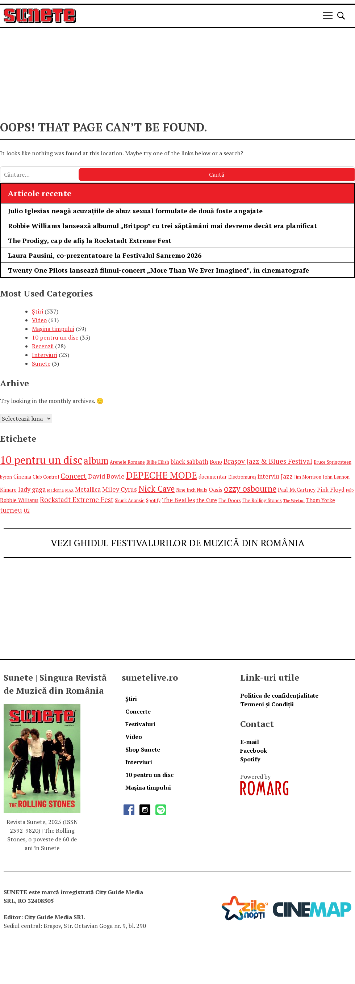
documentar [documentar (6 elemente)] (213, 476)
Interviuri (44, 355)
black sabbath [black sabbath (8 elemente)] (189, 461)
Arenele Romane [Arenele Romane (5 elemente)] (127, 462)
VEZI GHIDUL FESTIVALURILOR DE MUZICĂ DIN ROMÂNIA (178, 543)
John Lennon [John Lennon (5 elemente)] (336, 477)
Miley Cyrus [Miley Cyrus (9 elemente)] (119, 489)
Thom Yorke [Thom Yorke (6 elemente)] (320, 500)
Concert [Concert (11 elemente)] (73, 476)
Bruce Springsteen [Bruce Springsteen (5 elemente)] (332, 462)
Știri (37, 311)
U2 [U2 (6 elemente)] (27, 510)
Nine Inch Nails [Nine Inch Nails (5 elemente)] (191, 490)
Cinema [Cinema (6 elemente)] (22, 476)
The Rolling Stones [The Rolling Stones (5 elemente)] (262, 500)
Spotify (250, 759)
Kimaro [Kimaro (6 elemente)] (8, 489)
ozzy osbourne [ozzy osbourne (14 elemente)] (250, 488)
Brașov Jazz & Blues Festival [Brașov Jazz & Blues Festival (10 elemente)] (268, 461)
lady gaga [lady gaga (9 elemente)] (32, 489)
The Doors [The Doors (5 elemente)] (229, 500)
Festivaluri (140, 724)
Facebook (253, 750)
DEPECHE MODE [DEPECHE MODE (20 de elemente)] (161, 475)
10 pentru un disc (55, 337)
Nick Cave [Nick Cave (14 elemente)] (156, 488)
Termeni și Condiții (267, 704)
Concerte (138, 711)
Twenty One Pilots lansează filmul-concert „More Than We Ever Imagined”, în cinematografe (158, 270)
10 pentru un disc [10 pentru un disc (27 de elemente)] (41, 460)
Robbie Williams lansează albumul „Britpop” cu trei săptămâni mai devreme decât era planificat (162, 225)
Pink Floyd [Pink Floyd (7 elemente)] (330, 489)
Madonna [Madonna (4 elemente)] (55, 490)
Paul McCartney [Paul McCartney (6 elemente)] (297, 489)
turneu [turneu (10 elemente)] (11, 509)
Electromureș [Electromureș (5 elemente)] (242, 477)
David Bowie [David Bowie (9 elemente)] (106, 476)
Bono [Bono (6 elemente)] (216, 461)
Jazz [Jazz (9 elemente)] (287, 476)
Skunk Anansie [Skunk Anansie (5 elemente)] (130, 500)
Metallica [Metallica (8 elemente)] (88, 489)
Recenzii (43, 346)
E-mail (249, 742)
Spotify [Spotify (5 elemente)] (153, 500)
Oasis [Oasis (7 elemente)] (215, 489)
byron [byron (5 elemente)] (6, 477)
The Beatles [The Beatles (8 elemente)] (178, 500)
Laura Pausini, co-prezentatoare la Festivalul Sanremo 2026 (104, 255)
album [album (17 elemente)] (96, 460)
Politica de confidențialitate (279, 695)
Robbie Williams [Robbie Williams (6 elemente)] (19, 500)
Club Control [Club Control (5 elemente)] (46, 477)
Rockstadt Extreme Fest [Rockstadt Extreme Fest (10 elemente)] (76, 499)
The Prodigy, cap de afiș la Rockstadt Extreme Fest (89, 240)
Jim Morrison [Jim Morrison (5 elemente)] (307, 477)
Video (39, 320)
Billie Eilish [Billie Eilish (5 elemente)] (157, 462)
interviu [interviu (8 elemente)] (268, 476)
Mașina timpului (53, 329)
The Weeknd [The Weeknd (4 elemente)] (294, 500)
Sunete (41, 363)
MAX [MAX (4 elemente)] (69, 490)
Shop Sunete (142, 749)
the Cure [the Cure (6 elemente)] (206, 500)
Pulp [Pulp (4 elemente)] (350, 490)
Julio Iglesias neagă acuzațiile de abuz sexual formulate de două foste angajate (135, 210)
